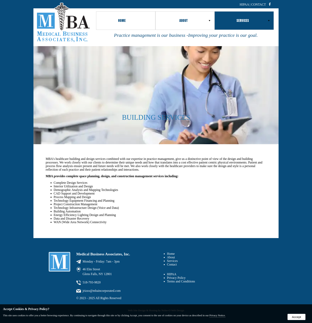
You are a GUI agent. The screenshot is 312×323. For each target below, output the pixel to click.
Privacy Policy (176, 277)
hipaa (244, 4)
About (194, 20)
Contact (258, 4)
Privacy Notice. (217, 315)
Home (122, 20)
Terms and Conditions (181, 281)
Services (253, 20)
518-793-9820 (92, 282)
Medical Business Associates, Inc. (103, 254)
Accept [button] (296, 317)
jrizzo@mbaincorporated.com (102, 290)
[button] (125, 20)
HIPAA (171, 274)
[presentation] (271, 4)
